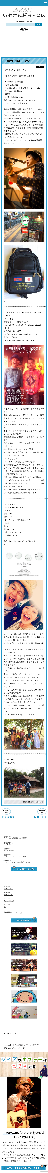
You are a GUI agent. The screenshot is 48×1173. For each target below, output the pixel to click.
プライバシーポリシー (11, 1033)
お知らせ (38, 802)
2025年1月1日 (8, 895)
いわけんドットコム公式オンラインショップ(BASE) (22, 1045)
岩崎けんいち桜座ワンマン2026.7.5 (15, 838)
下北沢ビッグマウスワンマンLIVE (15, 856)
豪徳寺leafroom (9, 850)
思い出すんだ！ (9, 901)
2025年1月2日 (8, 889)
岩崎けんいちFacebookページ (14, 1048)
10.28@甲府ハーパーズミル (13, 913)
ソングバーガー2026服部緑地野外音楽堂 (17, 862)
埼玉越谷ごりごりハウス (12, 844)
